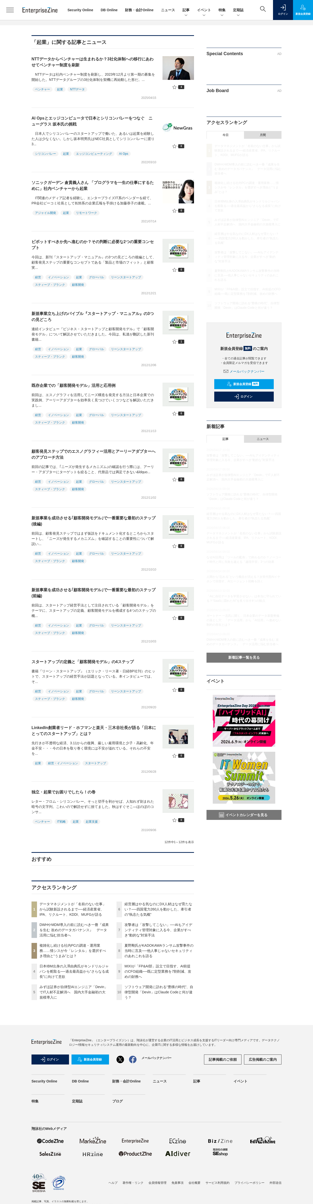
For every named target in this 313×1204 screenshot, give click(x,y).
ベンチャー (42, 89)
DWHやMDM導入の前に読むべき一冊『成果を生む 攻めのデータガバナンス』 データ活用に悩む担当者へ (74, 930)
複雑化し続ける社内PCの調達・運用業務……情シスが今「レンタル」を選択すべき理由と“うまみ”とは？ (73, 950)
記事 (186, 10)
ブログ (117, 1101)
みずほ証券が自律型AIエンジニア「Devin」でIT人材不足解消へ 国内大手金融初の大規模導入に (74, 992)
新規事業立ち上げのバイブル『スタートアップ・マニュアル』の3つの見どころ (93, 316)
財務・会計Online (139, 10)
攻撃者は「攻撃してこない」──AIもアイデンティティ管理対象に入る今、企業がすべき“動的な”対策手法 (158, 930)
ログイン (243, 396)
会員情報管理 (157, 1183)
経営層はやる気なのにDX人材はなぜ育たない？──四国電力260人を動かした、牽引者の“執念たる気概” (158, 909)
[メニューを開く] (10, 10)
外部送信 (276, 1183)
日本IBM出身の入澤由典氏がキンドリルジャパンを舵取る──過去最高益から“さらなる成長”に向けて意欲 (74, 971)
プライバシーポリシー (249, 1183)
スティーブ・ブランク (50, 285)
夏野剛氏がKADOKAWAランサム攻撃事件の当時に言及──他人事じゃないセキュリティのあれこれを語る (159, 950)
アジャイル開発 (45, 213)
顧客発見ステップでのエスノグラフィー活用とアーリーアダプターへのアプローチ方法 (94, 454)
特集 (222, 10)
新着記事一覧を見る (244, 657)
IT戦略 (61, 821)
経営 (38, 277)
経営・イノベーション (63, 763)
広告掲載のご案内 (263, 1059)
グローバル (96, 277)
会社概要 (194, 1183)
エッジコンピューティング (94, 153)
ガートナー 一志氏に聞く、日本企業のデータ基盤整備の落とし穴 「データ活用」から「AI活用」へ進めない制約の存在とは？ (243, 620)
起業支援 (92, 821)
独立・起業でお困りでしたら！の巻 (64, 792)
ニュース (168, 10)
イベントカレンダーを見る (243, 814)
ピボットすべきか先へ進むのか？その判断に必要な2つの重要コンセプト (93, 245)
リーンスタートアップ (126, 277)
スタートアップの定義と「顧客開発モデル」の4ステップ (83, 662)
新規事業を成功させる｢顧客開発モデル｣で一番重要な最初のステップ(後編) (94, 521)
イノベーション (58, 277)
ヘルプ (113, 1183)
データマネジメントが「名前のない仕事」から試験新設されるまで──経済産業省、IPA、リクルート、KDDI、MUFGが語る (73, 909)
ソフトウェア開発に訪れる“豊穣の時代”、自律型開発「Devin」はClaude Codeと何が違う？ (158, 992)
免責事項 (178, 1183)
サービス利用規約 (218, 1183)
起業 (60, 89)
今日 (225, 135)
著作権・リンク (133, 1183)
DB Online (109, 10)
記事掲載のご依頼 (223, 1059)
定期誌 (238, 10)
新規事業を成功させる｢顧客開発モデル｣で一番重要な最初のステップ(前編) (94, 593)
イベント (204, 10)
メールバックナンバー (244, 371)
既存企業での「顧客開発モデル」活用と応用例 (74, 385)
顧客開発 (78, 285)
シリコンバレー (45, 153)
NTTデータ (77, 89)
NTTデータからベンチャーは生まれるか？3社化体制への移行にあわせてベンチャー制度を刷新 (93, 62)
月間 (263, 135)
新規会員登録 (243, 384)
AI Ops (123, 153)
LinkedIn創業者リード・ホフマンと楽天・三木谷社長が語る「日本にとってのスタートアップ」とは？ (94, 731)
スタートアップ (95, 763)
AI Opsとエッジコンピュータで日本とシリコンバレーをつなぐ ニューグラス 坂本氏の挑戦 (92, 121)
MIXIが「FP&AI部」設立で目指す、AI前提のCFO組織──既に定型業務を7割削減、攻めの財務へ (157, 971)
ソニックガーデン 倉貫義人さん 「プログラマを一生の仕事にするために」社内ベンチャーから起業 (93, 185)
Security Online (80, 10)
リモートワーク (86, 213)
